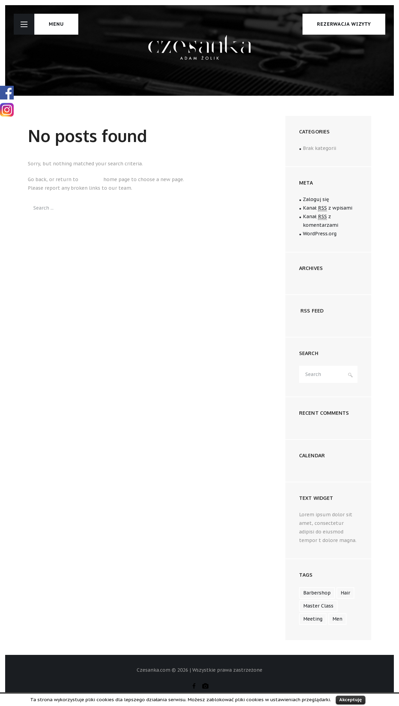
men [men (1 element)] (337, 619)
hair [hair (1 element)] (345, 593)
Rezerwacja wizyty (344, 24)
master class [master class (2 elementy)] (318, 606)
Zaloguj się (316, 199)
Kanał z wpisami (327, 208)
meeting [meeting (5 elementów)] (312, 619)
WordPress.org (320, 234)
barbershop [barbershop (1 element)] (317, 593)
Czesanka (91, 179)
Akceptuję (350, 700)
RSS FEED (311, 311)
